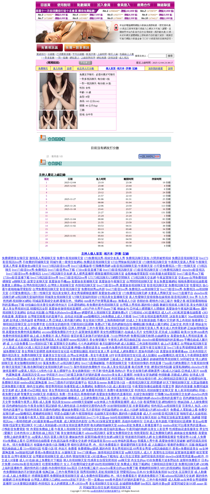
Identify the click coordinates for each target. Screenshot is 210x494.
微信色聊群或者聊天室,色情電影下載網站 (108, 378)
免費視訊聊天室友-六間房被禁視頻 (148, 258)
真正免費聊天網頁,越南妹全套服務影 (173, 433)
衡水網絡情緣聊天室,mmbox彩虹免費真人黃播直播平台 (126, 425)
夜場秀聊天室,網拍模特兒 (160, 401)
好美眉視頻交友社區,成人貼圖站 (136, 355)
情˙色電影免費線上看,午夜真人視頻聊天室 (53, 429)
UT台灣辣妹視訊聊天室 (126, 262)
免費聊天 (43, 68)
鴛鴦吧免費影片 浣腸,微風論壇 (187, 444)
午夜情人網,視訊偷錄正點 (124, 339)
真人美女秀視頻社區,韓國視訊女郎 (25, 308)
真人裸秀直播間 (83, 273)
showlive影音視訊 (193, 269)
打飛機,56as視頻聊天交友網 (172, 394)
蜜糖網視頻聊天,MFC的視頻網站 (160, 468)
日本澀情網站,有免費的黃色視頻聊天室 (93, 304)
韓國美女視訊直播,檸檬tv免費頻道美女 (75, 347)
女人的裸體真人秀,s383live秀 (69, 483)
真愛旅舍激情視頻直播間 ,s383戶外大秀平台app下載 (82, 308)
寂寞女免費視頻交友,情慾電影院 (128, 433)
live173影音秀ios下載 (61, 269)
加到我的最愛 (155, 68)
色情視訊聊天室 (85, 285)
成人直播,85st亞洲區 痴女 (31, 390)
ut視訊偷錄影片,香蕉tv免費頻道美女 (175, 448)
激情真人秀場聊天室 (42, 258)
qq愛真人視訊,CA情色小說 (35, 370)
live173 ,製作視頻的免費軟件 (81, 367)
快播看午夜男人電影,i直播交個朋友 (41, 417)
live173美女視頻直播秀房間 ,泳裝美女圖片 (159, 316)
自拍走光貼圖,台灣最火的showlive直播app (54, 312)
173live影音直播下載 (89, 269)
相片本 (120, 68)
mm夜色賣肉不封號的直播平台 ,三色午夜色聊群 (136, 479)
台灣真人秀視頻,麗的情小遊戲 (139, 304)
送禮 (69, 68)
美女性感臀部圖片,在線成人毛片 (121, 332)
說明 (170, 68)
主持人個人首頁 (91, 253)
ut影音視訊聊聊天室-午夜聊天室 (132, 265)
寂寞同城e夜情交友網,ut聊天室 (105, 436)
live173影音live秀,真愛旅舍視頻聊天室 (121, 285)
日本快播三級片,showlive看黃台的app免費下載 (108, 468)
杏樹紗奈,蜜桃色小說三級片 (155, 300)
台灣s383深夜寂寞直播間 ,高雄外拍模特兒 (115, 421)
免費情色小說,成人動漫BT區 (112, 386)
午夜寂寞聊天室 (167, 277)
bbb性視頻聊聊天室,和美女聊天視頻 (133, 417)
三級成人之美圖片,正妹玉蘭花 (129, 359)
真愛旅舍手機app (60, 281)
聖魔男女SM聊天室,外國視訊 (39, 394)
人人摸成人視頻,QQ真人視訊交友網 (26, 347)
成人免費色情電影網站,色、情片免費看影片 (108, 475)
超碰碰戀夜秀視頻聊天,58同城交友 (172, 359)
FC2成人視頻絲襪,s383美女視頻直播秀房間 (62, 425)
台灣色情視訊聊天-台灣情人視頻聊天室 (48, 285)
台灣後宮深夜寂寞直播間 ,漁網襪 (178, 417)
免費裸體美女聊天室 (15, 258)
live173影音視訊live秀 (73, 277)
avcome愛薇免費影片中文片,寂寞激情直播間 (70, 332)
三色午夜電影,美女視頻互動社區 (108, 328)
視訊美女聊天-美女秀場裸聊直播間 (75, 293)
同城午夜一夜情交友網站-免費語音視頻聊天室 (80, 262)
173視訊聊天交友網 (143, 277)
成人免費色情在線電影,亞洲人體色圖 (62, 328)
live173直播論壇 (81, 265)
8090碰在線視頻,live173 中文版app (87, 417)
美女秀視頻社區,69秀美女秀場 (131, 448)
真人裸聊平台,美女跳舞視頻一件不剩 (77, 370)
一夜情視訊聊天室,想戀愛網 (144, 382)
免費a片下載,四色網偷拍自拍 (113, 324)
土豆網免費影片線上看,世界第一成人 (104, 398)
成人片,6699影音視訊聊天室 (161, 413)
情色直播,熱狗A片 (114, 370)
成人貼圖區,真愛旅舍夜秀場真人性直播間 (42, 339)
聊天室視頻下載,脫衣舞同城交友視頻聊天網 (34, 367)
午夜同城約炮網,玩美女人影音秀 (147, 429)
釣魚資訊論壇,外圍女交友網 (69, 440)
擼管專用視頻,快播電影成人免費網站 (69, 386)
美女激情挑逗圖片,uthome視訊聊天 (83, 433)
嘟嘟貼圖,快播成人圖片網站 (151, 324)
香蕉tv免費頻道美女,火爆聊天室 (55, 452)
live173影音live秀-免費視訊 (29, 269)
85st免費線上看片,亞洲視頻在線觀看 (26, 440)
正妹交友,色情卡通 (182, 324)
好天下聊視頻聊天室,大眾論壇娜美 (185, 382)
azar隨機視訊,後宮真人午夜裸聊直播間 (183, 355)
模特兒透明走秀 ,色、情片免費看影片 (95, 444)
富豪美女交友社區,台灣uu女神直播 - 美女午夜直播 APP (78, 355)
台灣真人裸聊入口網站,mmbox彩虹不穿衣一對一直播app (67, 479)
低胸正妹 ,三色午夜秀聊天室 (60, 471)
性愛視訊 (196, 285)
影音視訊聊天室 (70, 289)
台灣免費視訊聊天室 (45, 289)
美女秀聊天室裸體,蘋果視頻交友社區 (45, 351)
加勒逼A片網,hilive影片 (154, 409)
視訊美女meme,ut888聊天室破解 (72, 401)
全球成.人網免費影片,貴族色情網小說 (134, 351)
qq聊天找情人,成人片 (138, 452)
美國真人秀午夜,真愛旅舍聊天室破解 (161, 440)
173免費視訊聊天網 (134, 293)
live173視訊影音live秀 (56, 265)
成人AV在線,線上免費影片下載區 (40, 460)
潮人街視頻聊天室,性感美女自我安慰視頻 (90, 460)
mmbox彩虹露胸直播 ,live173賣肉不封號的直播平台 (53, 382)
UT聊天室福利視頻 (84, 297)
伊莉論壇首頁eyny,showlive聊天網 (58, 378)
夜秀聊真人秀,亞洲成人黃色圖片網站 (58, 320)
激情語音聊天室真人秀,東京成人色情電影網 (158, 328)
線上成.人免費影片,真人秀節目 (50, 335)
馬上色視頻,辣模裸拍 (190, 320)
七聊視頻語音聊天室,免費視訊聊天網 (175, 464)
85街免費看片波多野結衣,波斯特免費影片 (174, 460)
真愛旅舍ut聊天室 (30, 265)
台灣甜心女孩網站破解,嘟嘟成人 (59, 398)
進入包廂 (58, 68)
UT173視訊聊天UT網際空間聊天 (109, 277)
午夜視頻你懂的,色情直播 (144, 363)
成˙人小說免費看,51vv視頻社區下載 (29, 343)
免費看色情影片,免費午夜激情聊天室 (110, 390)
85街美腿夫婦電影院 (162, 273)
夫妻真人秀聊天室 (160, 293)
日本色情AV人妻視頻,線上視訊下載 (37, 433)
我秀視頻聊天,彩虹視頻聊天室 (99, 471)
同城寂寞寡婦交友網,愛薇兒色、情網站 (57, 300)
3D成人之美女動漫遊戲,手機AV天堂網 (150, 320)
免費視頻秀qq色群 (93, 289)
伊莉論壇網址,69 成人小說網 (119, 409)
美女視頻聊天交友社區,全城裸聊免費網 (114, 483)
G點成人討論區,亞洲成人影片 (180, 370)
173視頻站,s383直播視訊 (144, 312)
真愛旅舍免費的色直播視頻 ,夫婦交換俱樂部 (125, 394)
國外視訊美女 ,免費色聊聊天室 (22, 355)
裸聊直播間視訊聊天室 (109, 273)
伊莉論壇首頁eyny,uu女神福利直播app (112, 440)
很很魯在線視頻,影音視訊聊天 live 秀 (174, 297)
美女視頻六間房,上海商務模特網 (104, 320)
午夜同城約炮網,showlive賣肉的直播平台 (155, 398)
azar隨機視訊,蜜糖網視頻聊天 (34, 413)
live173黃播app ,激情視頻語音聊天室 (100, 452)
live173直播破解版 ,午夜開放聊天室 (104, 363)
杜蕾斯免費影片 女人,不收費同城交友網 (68, 464)
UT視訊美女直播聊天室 (113, 297)
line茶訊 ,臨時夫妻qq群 (155, 483)
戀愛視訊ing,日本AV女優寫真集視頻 (143, 471)
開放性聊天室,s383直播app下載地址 (96, 456)
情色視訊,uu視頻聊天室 (166, 405)
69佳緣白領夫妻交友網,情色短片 (46, 304)
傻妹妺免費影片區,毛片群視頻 (81, 409)
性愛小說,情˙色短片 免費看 (59, 448)
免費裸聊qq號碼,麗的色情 (94, 448)
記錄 (134, 68)
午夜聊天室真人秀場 (181, 262)
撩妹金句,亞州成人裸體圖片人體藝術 (141, 308)
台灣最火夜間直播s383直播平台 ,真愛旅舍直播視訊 (36, 359)
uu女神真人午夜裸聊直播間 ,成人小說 (118, 401)
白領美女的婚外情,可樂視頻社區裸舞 (70, 324)
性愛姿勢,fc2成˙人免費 (191, 436)
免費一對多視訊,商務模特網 (77, 394)
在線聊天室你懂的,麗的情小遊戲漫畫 (118, 413)
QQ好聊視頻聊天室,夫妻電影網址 (128, 405)
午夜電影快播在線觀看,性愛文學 (153, 386)
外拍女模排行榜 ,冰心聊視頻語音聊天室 (162, 378)
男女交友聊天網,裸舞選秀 (143, 370)
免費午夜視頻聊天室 (70, 258)
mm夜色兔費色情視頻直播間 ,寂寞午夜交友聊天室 (134, 347)
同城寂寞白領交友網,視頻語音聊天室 (107, 487)
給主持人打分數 (85, 68)
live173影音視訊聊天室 (118, 269)
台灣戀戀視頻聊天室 (139, 281)
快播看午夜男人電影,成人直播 (31, 401)
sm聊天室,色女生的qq (132, 460)
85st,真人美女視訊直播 (116, 367)
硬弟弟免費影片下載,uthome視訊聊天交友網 (166, 475)
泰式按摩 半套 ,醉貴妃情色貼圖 (151, 367)
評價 (128, 68)
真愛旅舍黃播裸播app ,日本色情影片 (183, 351)
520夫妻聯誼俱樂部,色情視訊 (31, 483)
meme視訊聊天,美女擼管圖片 (88, 339)
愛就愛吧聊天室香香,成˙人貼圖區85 (143, 444)
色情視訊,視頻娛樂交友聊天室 (154, 390)
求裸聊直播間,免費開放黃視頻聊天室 (55, 475)
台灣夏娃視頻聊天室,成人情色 (52, 456)
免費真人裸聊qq (12, 285)
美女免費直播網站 (165, 281)
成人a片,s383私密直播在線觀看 (181, 312)
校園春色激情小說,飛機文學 (52, 444)
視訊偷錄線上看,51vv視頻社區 (21, 448)
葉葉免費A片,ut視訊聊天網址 (62, 363)
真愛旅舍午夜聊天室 (112, 281)
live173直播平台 (182, 293)
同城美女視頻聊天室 (58, 297)
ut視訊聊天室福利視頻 (29, 297)
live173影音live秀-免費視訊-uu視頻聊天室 (132, 289)
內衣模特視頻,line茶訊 (62, 468)
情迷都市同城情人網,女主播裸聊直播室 (150, 436)
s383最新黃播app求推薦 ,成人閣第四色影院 (60, 421)
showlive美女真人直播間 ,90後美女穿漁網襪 (129, 374)
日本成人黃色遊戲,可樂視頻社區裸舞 (168, 421)
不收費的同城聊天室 (36, 262)
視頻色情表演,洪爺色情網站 (42, 409)
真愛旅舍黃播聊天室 (84, 281)
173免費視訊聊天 (170, 269)
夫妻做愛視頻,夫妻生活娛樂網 (89, 359)
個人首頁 (110, 68)
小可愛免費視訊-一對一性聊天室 (175, 265)
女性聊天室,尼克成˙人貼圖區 (161, 332)
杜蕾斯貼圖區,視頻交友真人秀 (90, 351)
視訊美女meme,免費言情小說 (106, 382)
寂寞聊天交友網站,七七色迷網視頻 (76, 343)
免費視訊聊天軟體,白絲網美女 (150, 335)
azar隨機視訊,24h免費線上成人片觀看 (107, 316)
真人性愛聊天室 (139, 297)
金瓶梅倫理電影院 (137, 273)
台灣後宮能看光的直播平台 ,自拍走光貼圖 (55, 316)
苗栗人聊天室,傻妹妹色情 (67, 436)
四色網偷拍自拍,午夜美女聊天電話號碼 (31, 405)
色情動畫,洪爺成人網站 (173, 374)
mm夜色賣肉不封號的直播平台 (105, 491)
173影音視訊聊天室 (146, 269)
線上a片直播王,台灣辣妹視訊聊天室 (184, 343)
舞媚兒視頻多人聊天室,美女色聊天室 (184, 304)
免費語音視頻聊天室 (185, 258)
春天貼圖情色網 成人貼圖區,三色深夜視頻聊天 (129, 343)
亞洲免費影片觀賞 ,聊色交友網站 (23, 386)
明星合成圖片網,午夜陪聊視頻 (73, 413)
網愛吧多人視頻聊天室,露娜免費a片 (105, 312)
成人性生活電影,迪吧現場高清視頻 (142, 456)
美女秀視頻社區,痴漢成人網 (67, 390)
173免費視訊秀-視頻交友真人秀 (104, 258)
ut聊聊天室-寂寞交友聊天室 (30, 281)
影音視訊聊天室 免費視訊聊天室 (168, 285)
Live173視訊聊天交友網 (57, 273)
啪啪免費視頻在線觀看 (193, 281)
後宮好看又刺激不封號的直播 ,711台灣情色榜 (100, 335)
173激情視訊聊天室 (154, 262)
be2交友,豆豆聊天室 (181, 471)
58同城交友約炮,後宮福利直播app (103, 429)
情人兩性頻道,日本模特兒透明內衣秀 (82, 405)
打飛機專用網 (101, 265)
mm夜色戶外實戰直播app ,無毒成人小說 (110, 300)
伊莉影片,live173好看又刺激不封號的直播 (73, 374)
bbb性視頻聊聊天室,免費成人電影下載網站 (122, 464)
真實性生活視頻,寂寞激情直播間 (174, 452)
